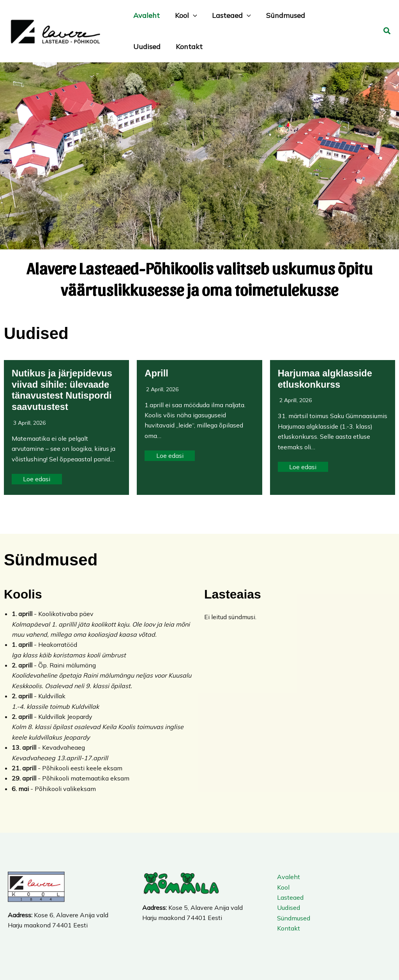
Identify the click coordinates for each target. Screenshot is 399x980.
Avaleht (287, 877)
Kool (282, 887)
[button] (387, 31)
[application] (191, 15)
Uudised (287, 907)
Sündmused (292, 918)
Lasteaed (289, 897)
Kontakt (287, 928)
